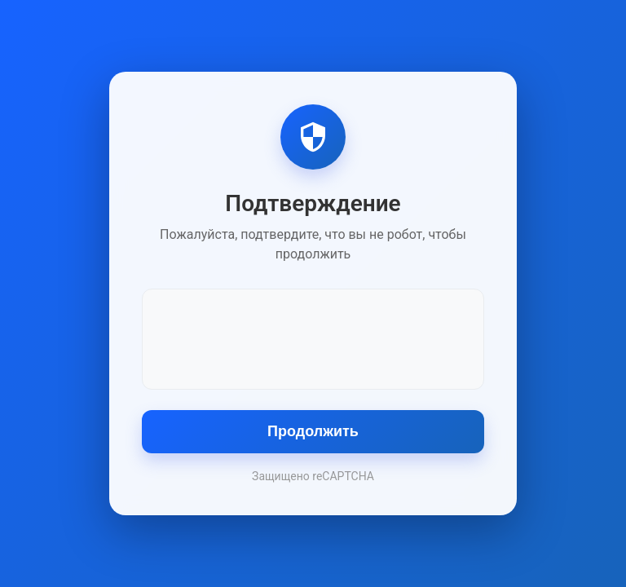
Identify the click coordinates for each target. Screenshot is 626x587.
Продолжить (313, 431)
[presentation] (313, 337)
